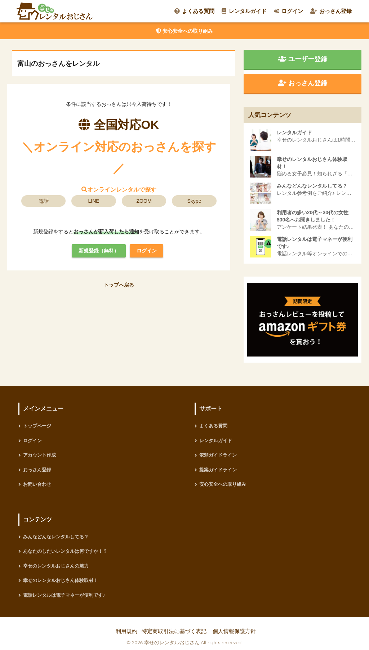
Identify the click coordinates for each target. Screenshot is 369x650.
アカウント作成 (39, 455)
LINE (93, 201)
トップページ (37, 426)
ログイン (288, 11)
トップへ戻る (119, 285)
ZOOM (144, 201)
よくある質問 (194, 11)
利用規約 (126, 631)
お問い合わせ (37, 484)
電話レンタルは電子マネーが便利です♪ (64, 595)
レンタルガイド (244, 11)
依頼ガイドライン (218, 455)
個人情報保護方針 (234, 631)
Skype (194, 201)
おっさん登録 (331, 11)
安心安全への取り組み (184, 31)
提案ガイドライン (218, 469)
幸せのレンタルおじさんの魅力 (56, 566)
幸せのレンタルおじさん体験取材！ (60, 580)
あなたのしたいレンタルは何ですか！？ (65, 551)
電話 (44, 201)
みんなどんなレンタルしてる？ (56, 536)
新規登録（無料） (99, 251)
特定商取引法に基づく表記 (174, 631)
